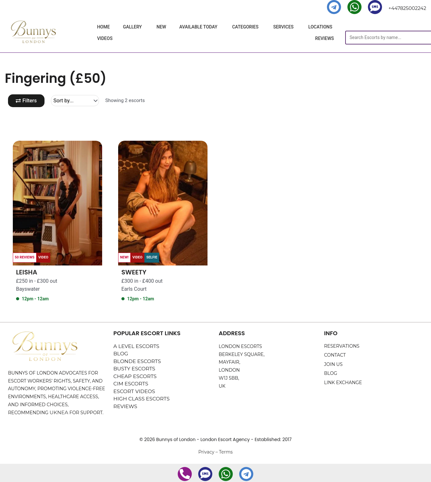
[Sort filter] (77, 101)
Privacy (206, 452)
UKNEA (58, 413)
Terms (226, 452)
